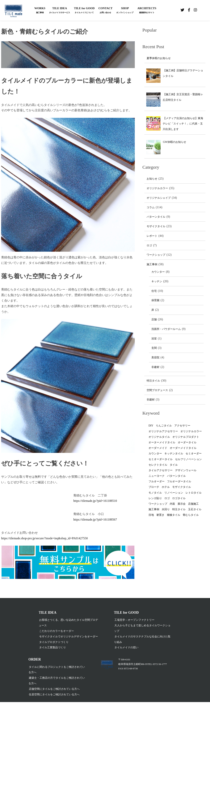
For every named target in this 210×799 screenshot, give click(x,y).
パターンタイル (156, 216)
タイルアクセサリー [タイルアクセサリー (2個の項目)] (161, 470)
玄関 (154, 348)
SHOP (124, 10)
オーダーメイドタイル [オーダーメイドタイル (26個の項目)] (183, 448)
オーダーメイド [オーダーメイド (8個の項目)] (158, 448)
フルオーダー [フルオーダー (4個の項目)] (157, 481)
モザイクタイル (156, 226)
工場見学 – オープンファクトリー (134, 620)
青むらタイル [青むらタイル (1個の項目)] (191, 514)
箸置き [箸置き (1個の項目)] (160, 514)
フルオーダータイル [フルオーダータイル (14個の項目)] (179, 481)
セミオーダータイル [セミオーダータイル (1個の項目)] (161, 459)
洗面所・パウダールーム (166, 329)
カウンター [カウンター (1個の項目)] (155, 453)
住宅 (154, 291)
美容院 (155, 357)
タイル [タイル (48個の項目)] (174, 464)
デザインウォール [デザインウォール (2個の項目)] (185, 470)
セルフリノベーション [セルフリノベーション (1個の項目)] (188, 459)
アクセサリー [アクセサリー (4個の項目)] (182, 425)
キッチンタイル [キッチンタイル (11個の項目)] (173, 453)
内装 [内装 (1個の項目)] (172, 503)
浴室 (154, 338)
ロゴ (149, 245)
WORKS (39, 10)
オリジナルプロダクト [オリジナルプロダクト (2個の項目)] (185, 436)
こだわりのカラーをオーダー (56, 631)
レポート (152, 235)
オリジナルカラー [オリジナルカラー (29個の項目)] (191, 431)
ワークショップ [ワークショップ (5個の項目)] (158, 503)
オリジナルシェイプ (159, 197)
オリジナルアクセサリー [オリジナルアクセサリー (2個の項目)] (163, 431)
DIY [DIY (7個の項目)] (151, 425)
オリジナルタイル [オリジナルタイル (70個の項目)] (159, 436)
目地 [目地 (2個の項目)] (151, 514)
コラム (151, 207)
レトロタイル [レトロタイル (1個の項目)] (194, 492)
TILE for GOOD (84, 10)
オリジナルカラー (157, 188)
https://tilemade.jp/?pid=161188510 (95, 500)
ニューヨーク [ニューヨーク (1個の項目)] (157, 475)
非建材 (155, 367)
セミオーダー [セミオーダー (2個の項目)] (194, 453)
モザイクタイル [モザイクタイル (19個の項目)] (181, 487)
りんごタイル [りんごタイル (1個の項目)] (164, 425)
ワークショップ (156, 254)
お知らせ (152, 178)
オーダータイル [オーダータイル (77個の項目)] (187, 442)
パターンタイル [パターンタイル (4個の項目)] (176, 475)
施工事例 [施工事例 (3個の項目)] (154, 509)
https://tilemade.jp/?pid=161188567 (95, 519)
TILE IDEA (59, 10)
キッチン (156, 281)
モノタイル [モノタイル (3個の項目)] (155, 492)
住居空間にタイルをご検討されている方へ (54, 694)
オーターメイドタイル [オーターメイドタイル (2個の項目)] (162, 442)
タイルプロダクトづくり (54, 642)
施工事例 (152, 264)
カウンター (158, 271)
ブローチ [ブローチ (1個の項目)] (154, 487)
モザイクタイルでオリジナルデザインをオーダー (68, 636)
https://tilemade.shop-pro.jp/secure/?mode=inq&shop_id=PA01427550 (44, 538)
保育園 (155, 300)
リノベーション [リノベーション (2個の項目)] (173, 492)
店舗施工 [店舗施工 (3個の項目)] (193, 503)
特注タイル (153, 380)
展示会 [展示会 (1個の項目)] (182, 503)
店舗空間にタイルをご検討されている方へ (54, 689)
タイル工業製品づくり (52, 647)
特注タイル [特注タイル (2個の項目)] (179, 509)
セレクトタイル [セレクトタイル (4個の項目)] (158, 464)
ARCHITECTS (146, 10)
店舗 (154, 319)
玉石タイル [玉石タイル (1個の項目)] (194, 509)
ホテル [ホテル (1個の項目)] (166, 487)
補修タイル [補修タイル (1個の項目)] (173, 514)
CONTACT (105, 10)
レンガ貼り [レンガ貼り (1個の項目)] (155, 498)
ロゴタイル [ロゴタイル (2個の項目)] (179, 498)
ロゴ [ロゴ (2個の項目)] (167, 498)
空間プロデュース (157, 390)
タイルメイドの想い (126, 647)
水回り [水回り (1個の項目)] (166, 509)
